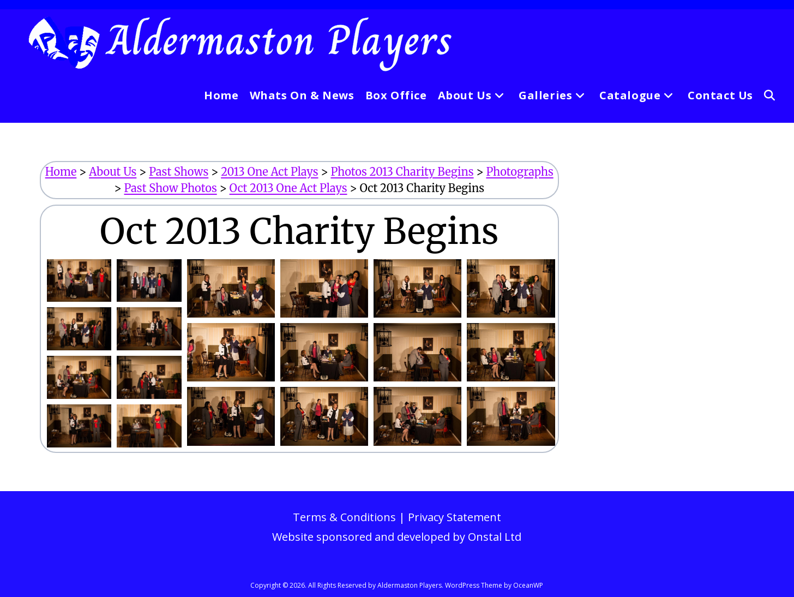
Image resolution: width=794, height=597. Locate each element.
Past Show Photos (170, 188)
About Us (112, 171)
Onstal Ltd (494, 536)
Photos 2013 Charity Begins (401, 171)
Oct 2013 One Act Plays (288, 188)
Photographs (519, 171)
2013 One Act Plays (269, 171)
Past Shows (178, 171)
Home (61, 171)
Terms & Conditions (344, 517)
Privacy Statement (454, 517)
